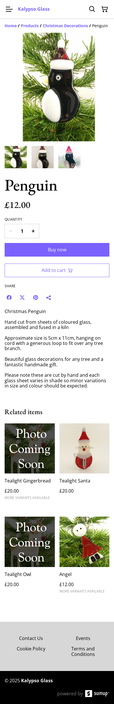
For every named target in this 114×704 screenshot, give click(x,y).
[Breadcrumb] (57, 26)
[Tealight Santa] (84, 464)
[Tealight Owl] (30, 558)
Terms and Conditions (83, 651)
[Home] (11, 25)
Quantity (13, 219)
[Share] (48, 297)
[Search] (92, 9)
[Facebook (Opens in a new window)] (9, 297)
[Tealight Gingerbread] (30, 464)
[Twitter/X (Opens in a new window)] (22, 297)
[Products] (30, 25)
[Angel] (84, 558)
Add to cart (57, 270)
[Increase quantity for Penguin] (33, 231)
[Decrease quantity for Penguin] (10, 231)
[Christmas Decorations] (65, 25)
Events (83, 638)
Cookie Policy (31, 649)
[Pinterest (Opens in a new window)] (35, 297)
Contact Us (31, 638)
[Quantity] (21, 231)
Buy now (57, 249)
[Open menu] (9, 9)
